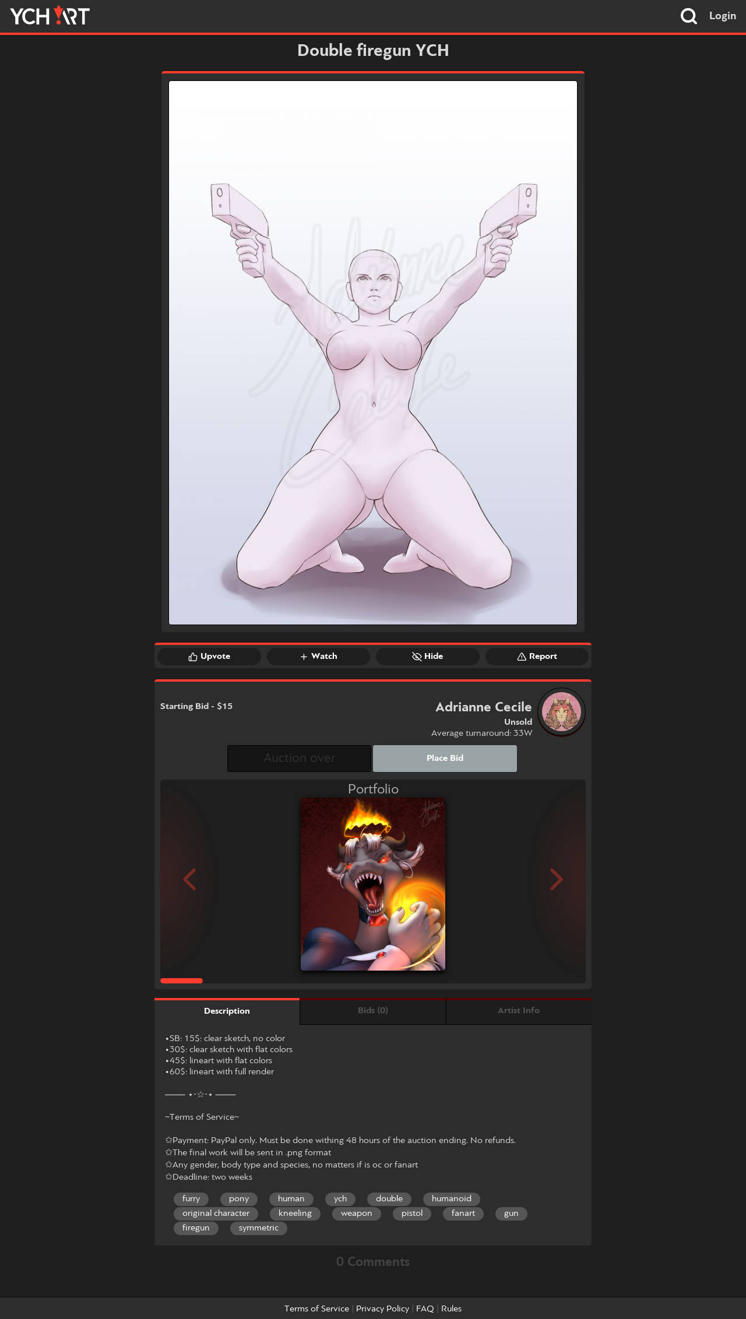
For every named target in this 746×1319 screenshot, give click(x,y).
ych (340, 1199)
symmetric (259, 1228)
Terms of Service (316, 1309)
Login (723, 16)
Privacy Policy (382, 1309)
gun (511, 1213)
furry (191, 1199)
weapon (356, 1213)
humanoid (451, 1199)
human (291, 1199)
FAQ (425, 1309)
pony (239, 1199)
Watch (318, 656)
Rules (451, 1309)
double (389, 1199)
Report (537, 656)
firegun (196, 1228)
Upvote (209, 656)
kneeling (295, 1213)
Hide (427, 656)
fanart (463, 1213)
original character (215, 1213)
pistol (412, 1213)
